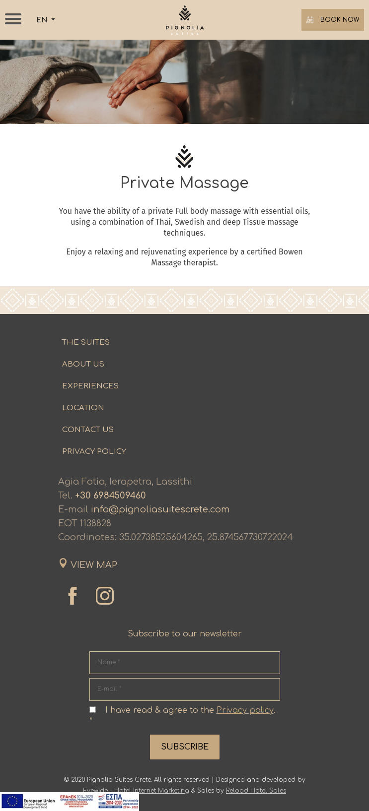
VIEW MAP (94, 565)
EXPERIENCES (90, 386)
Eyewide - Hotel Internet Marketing (136, 790)
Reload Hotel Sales (256, 790)
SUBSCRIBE (185, 747)
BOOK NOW (332, 19)
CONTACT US (88, 430)
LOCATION (83, 408)
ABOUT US (83, 364)
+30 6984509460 (110, 495)
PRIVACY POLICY (94, 451)
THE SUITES (86, 342)
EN (42, 20)
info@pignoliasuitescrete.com (160, 509)
